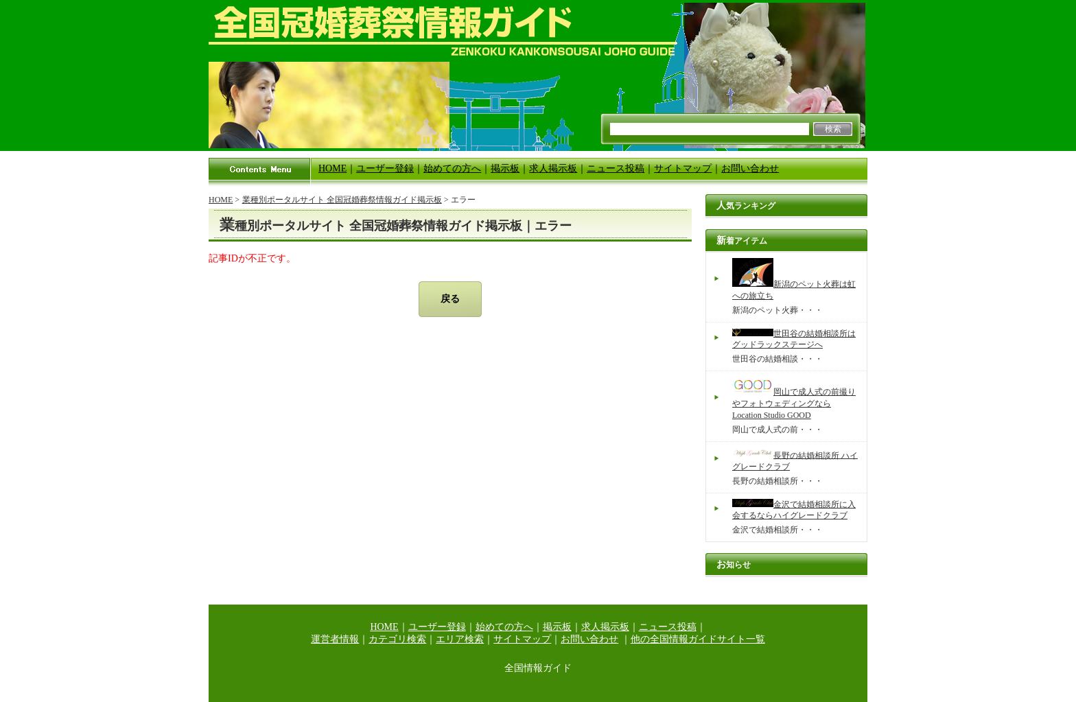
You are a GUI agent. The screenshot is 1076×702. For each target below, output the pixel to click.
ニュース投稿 (615, 168)
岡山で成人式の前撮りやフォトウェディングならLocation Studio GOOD (794, 403)
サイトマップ (683, 168)
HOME (332, 168)
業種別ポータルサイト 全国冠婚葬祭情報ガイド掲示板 (342, 199)
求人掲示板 (553, 168)
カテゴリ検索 (397, 639)
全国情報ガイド (538, 668)
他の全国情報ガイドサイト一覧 (698, 639)
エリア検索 (460, 639)
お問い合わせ (750, 168)
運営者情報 (335, 639)
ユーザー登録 (385, 168)
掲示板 (505, 168)
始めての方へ (452, 168)
